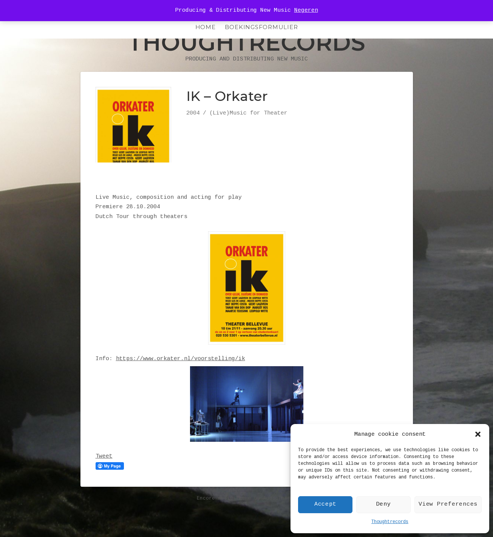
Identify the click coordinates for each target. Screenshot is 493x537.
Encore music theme (224, 514)
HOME (205, 27)
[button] (478, 434)
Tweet (104, 472)
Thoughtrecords (389, 522)
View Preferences (448, 504)
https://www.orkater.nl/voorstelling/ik (180, 374)
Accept (325, 504)
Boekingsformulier (261, 27)
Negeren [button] (306, 10)
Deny (383, 504)
